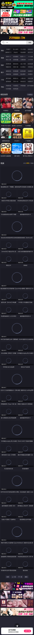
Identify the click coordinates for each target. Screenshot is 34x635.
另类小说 (15, 81)
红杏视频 (8, 89)
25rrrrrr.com (17, 38)
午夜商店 (15, 85)
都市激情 (8, 78)
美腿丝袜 (8, 74)
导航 (2, 87)
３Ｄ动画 (30, 56)
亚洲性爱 (8, 64)
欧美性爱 (30, 64)
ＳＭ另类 (30, 59)
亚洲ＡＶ (8, 56)
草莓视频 (23, 85)
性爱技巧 (30, 81)
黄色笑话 (23, 81)
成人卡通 (23, 64)
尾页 (26, 577)
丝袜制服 (15, 59)
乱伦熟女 (23, 67)
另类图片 (30, 74)
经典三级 (15, 67)
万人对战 (23, 49)
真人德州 (15, 49)
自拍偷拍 (15, 56)
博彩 (2, 51)
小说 (2, 80)
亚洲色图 (15, 71)
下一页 (20, 577)
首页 (8, 577)
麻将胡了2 (8, 52)
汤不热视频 (30, 85)
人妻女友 (23, 78)
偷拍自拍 (15, 64)
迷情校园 (8, 81)
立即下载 (27, 631)
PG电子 (8, 49)
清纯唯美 (15, 74)
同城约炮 (8, 85)
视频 (2, 58)
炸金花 (16, 52)
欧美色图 (23, 71)
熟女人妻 (8, 59)
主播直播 (23, 59)
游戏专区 (30, 49)
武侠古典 (30, 78)
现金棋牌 (23, 52)
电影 (2, 65)
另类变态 (30, 67)
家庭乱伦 (15, 78)
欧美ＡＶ (23, 56)
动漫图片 (30, 71)
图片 (2, 72)
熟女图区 (23, 74)
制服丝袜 (8, 67)
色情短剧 (15, 89)
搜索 (30, 42)
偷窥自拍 (8, 71)
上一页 (14, 577)
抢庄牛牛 (30, 52)
